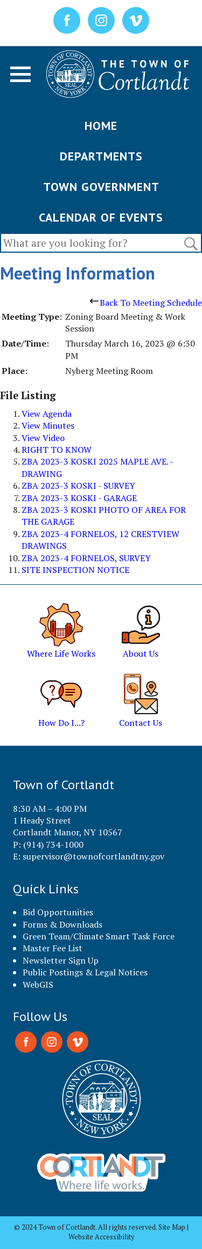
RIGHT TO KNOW (57, 449)
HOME (101, 125)
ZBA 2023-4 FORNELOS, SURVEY (86, 558)
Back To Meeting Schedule (146, 302)
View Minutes (48, 425)
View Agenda (47, 414)
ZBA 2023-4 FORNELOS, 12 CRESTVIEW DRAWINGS (100, 540)
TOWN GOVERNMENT (101, 186)
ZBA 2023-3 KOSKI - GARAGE (79, 498)
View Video (43, 438)
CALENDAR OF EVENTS (101, 217)
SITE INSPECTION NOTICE (75, 570)
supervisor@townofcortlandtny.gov (93, 856)
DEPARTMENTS (101, 156)
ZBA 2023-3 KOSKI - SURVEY (78, 485)
